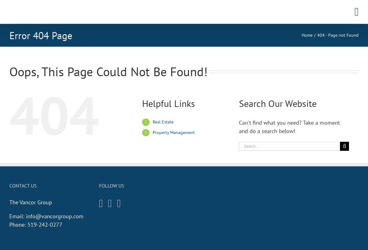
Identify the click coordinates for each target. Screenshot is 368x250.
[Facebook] (110, 203)
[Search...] (289, 146)
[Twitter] (119, 203)
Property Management (174, 132)
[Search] (344, 146)
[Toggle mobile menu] (357, 11)
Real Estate (163, 122)
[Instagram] (101, 203)
